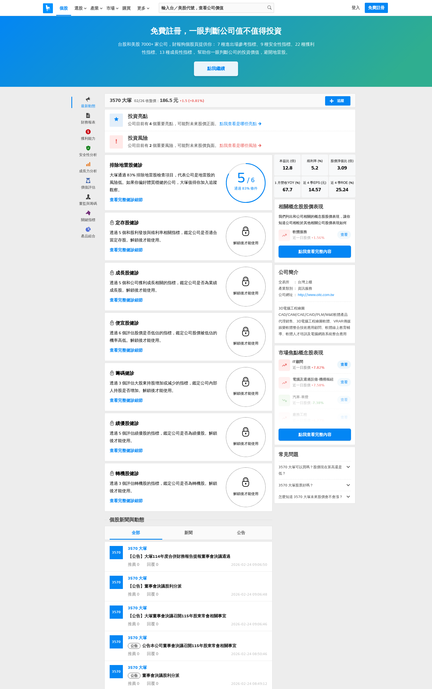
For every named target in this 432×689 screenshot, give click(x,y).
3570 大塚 (137, 548)
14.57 (315, 190)
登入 (356, 7)
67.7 (287, 190)
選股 (80, 8)
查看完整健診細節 (126, 199)
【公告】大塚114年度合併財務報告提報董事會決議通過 (179, 556)
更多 (143, 8)
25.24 (342, 190)
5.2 (314, 168)
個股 (64, 8)
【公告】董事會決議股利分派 (155, 586)
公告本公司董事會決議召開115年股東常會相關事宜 (182, 645)
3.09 (342, 168)
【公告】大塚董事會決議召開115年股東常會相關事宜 (177, 615)
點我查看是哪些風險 (240, 145)
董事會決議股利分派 (153, 675)
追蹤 (337, 101)
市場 (112, 8)
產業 (96, 8)
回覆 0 (152, 564)
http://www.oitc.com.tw (316, 296)
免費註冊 (376, 7)
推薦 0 (133, 564)
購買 (126, 8)
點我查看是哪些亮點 (240, 123)
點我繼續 (216, 68)
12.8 (287, 168)
